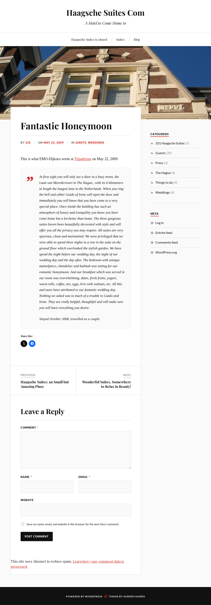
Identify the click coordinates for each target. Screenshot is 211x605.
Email (84, 477)
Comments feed (166, 242)
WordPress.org (166, 252)
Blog (137, 39)
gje (28, 142)
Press (159, 163)
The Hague (163, 173)
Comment (30, 427)
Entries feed (163, 233)
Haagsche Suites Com (105, 12)
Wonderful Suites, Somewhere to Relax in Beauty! (106, 384)
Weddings (96, 142)
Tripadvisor (82, 159)
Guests (80, 142)
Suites (120, 39)
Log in (159, 223)
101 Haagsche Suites (170, 143)
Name (26, 477)
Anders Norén (134, 596)
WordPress (93, 596)
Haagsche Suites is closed (89, 39)
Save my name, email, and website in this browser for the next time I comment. (73, 524)
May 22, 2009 (53, 142)
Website (27, 500)
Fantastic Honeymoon (66, 125)
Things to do (164, 182)
